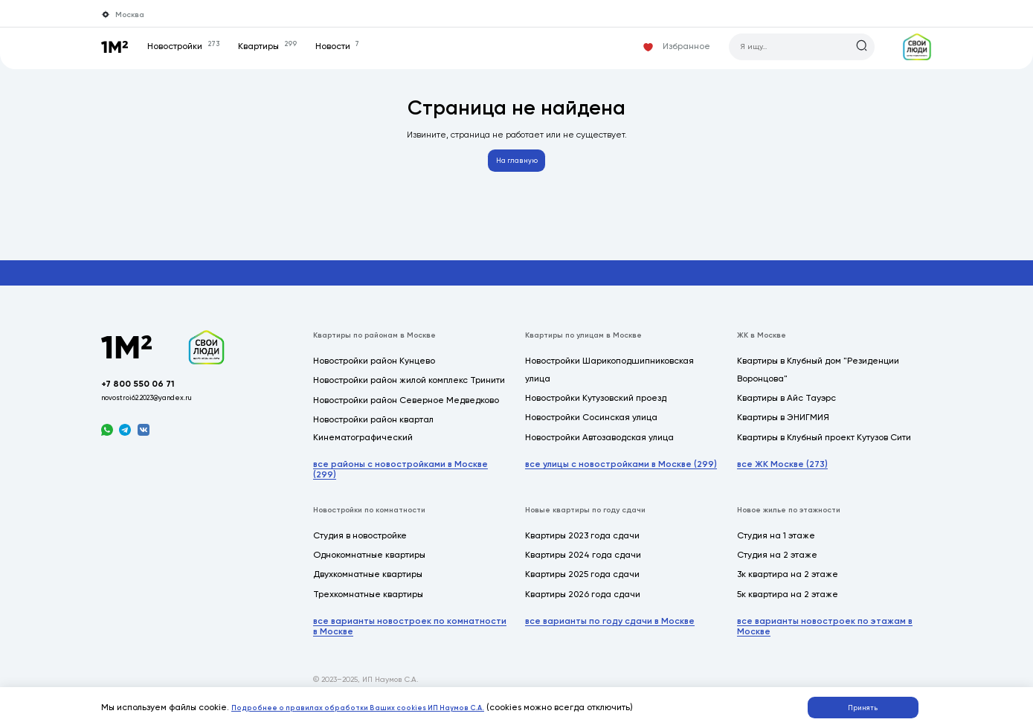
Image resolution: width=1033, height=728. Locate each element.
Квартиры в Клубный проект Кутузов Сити (824, 445)
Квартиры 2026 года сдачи (582, 602)
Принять (869, 704)
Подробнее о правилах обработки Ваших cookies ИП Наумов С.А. (378, 703)
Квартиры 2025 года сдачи (582, 582)
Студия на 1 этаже (776, 543)
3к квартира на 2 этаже (787, 582)
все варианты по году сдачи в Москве (610, 629)
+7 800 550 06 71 (148, 398)
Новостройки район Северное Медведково (406, 408)
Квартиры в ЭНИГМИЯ (783, 425)
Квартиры (280, 46)
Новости (351, 46)
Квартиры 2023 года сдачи (582, 543)
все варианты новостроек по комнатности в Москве (409, 634)
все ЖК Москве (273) (782, 472)
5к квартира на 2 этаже (787, 602)
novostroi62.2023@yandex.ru (161, 414)
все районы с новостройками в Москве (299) (400, 477)
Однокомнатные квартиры (369, 563)
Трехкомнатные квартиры (368, 602)
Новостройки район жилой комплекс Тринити (409, 388)
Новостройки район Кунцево (374, 369)
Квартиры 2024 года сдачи (583, 563)
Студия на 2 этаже (777, 563)
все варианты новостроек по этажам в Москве (825, 634)
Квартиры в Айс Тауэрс (786, 406)
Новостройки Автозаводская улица (599, 445)
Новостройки (196, 46)
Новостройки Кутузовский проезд (595, 406)
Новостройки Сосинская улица (591, 425)
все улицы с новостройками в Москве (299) (621, 472)
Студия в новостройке (360, 543)
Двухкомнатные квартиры (367, 582)
